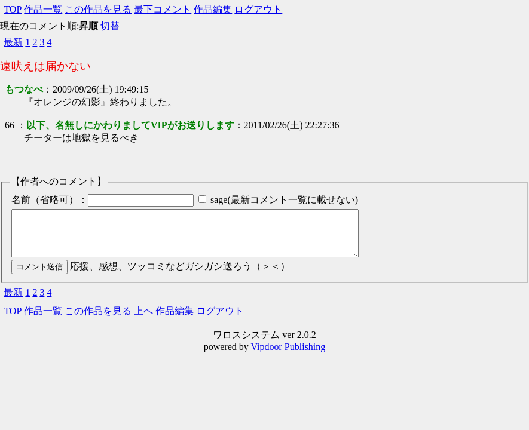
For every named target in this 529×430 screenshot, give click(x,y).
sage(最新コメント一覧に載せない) (284, 200)
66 (9, 125)
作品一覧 (43, 9)
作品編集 (213, 9)
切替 (110, 26)
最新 (13, 42)
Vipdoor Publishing (287, 356)
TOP (13, 9)
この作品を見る (98, 9)
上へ (143, 320)
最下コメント (162, 9)
